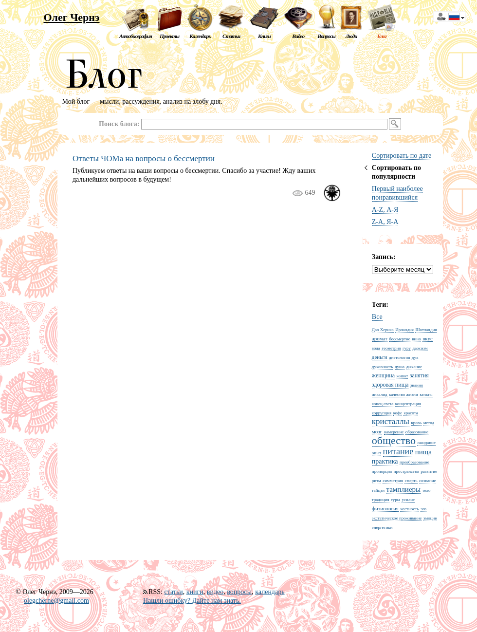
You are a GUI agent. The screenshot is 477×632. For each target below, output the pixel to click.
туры (395, 499)
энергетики (382, 527)
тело (426, 490)
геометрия (391, 348)
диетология (399, 357)
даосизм (420, 348)
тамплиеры (403, 489)
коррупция (381, 412)
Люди (351, 36)
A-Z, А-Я (385, 209)
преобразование (414, 462)
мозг (377, 431)
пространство (406, 471)
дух (415, 357)
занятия (419, 375)
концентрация (408, 403)
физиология (385, 508)
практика (385, 461)
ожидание (426, 442)
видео (215, 591)
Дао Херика (383, 329)
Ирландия (404, 329)
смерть (410, 480)
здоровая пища (390, 384)
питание (398, 451)
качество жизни (403, 394)
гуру (407, 348)
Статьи (231, 36)
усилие (408, 499)
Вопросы (326, 36)
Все (377, 316)
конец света (383, 403)
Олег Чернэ (71, 17)
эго (423, 508)
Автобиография (135, 36)
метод (428, 422)
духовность (382, 366)
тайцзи (378, 490)
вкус (427, 338)
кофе (397, 412)
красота (411, 412)
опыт (376, 452)
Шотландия (426, 329)
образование (416, 431)
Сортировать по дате (401, 155)
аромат (379, 338)
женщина (383, 375)
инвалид (379, 394)
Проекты (169, 36)
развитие (429, 471)
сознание (427, 480)
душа (399, 366)
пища (423, 452)
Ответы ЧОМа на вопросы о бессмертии (144, 158)
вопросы (239, 591)
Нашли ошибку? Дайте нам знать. (192, 600)
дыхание (414, 366)
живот (402, 375)
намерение (394, 431)
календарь (269, 591)
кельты (426, 394)
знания (416, 385)
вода (376, 348)
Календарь (199, 36)
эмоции (430, 518)
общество (394, 440)
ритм (376, 480)
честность (409, 508)
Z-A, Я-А (385, 221)
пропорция (382, 471)
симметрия (393, 480)
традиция (380, 499)
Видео (298, 36)
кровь (416, 422)
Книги (264, 36)
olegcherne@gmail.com (56, 600)
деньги (379, 357)
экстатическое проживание (397, 518)
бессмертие (399, 338)
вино (416, 338)
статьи (173, 591)
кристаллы (390, 421)
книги (194, 591)
